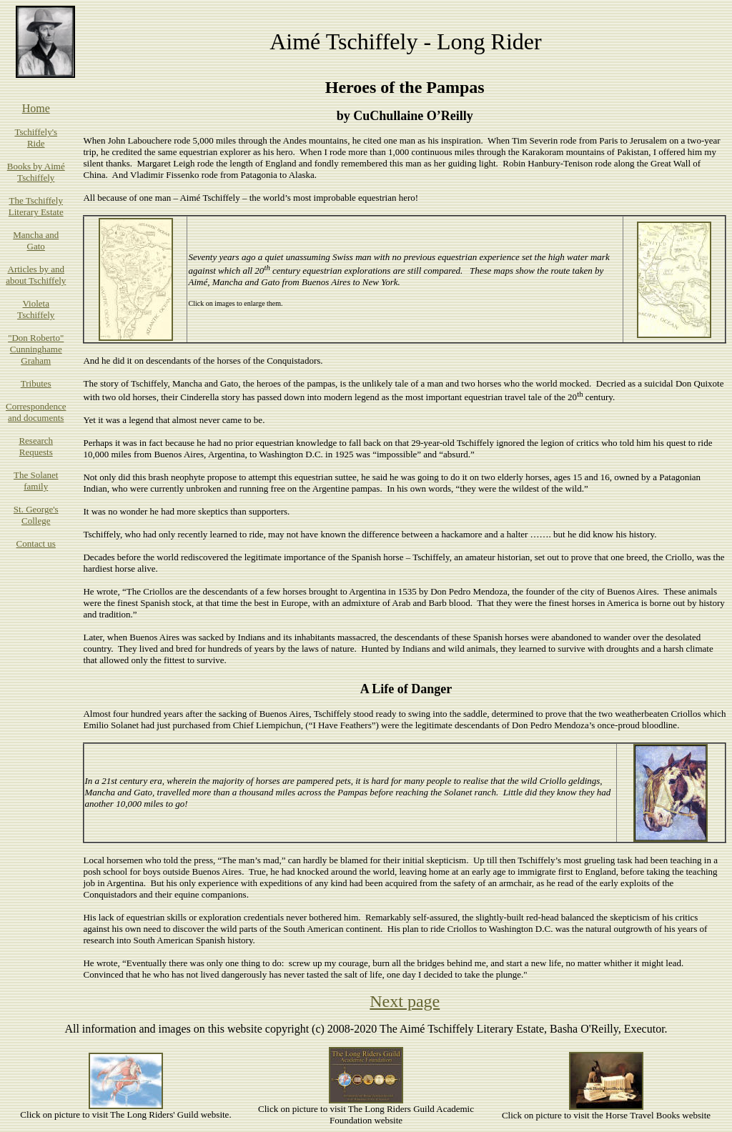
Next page (405, 1001)
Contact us (36, 543)
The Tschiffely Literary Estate (36, 206)
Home (36, 108)
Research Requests (36, 446)
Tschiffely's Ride (35, 137)
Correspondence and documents (36, 412)
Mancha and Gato (36, 240)
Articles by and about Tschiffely (36, 275)
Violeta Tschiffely (35, 309)
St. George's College (36, 515)
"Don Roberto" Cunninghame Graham (36, 349)
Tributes (36, 383)
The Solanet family (36, 481)
